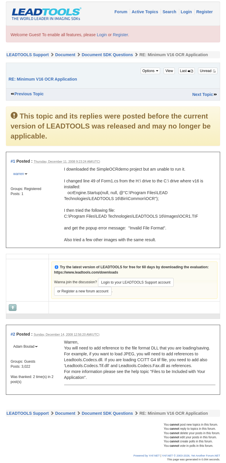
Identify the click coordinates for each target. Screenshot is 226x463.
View (169, 71)
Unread (208, 71)
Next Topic (202, 94)
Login (187, 11)
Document (65, 54)
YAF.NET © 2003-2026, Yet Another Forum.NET (191, 455)
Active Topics (145, 11)
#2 (13, 334)
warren (18, 174)
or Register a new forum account (82, 291)
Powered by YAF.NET (147, 455)
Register (204, 11)
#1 (13, 161)
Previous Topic (29, 93)
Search (169, 11)
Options (150, 71)
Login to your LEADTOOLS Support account (135, 282)
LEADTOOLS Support (27, 54)
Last (186, 71)
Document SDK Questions (107, 54)
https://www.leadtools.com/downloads (86, 272)
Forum (121, 11)
